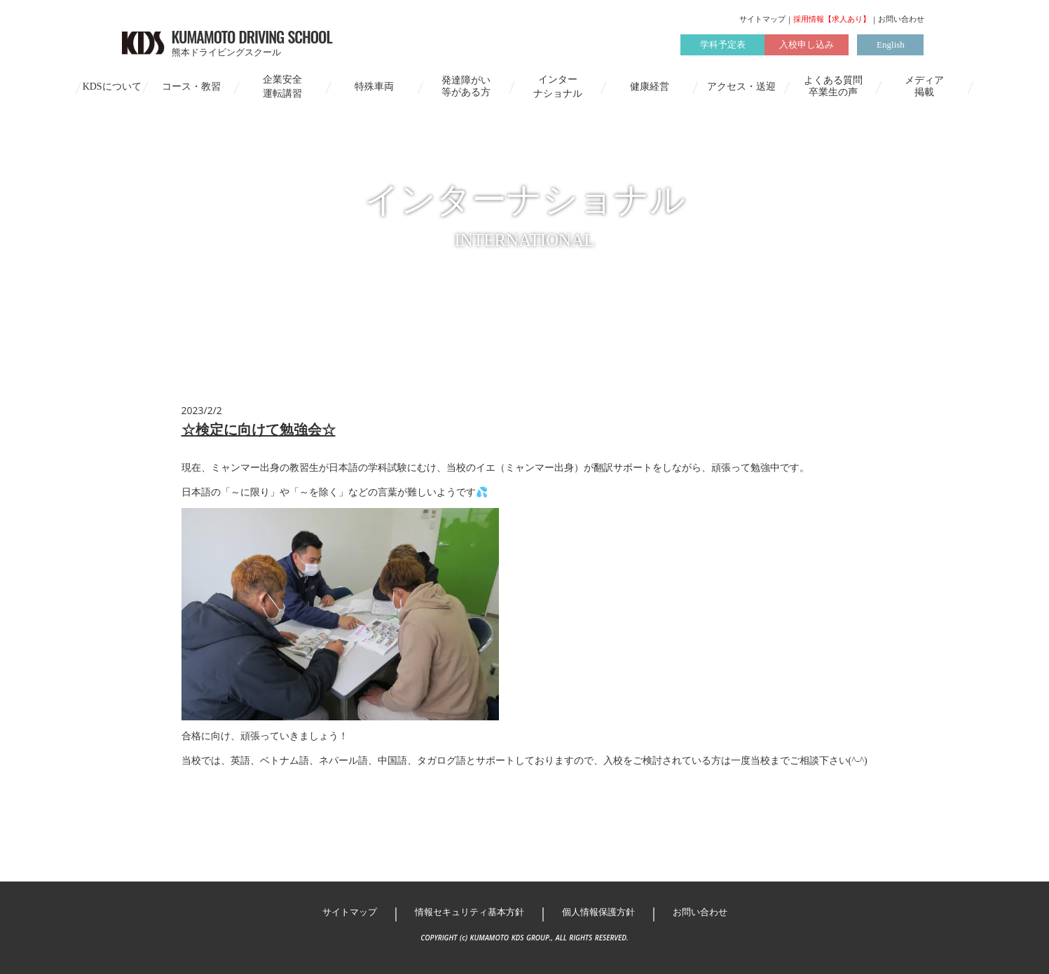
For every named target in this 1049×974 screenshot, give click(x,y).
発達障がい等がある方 (466, 86)
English (891, 44)
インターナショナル (557, 86)
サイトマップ (762, 19)
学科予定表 (723, 44)
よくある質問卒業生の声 (833, 86)
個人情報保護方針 (598, 912)
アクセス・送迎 (741, 86)
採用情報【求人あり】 (831, 19)
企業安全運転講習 (282, 86)
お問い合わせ (901, 19)
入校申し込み (806, 44)
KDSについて (112, 86)
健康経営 (649, 86)
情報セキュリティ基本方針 (469, 912)
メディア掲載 (924, 86)
